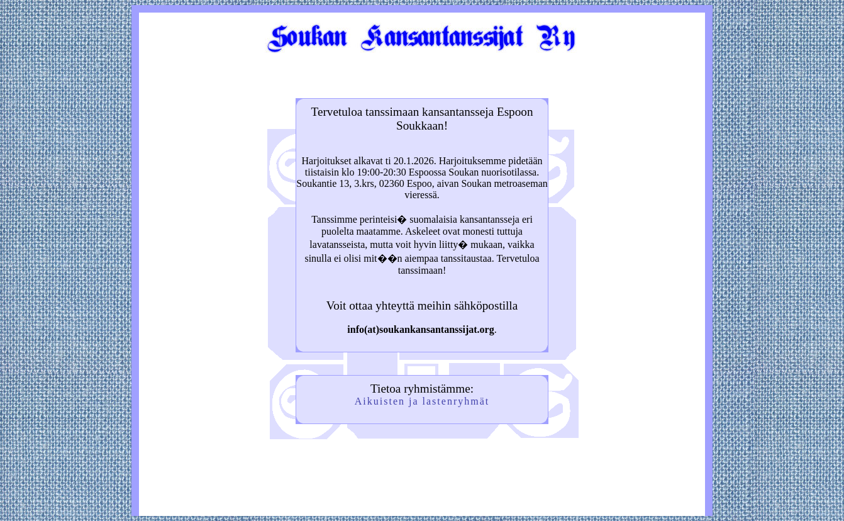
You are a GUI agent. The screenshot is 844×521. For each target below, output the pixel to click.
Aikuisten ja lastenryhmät (422, 401)
